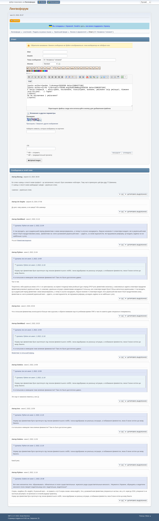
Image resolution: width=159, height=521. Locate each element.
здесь (82, 26)
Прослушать (30, 124)
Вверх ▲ (148, 516)
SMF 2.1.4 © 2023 (13, 516)
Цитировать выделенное (136, 194)
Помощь (141, 516)
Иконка (30, 64)
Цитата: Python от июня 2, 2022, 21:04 (29, 226)
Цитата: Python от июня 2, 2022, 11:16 (31, 265)
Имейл (30, 56)
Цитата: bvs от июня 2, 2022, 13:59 (28, 259)
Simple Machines (25, 516)
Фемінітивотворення (24, 240)
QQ (121, 194)
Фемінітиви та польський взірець (23, 353)
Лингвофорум (18, 8)
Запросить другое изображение (47, 124)
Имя (29, 52)
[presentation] (45, 139)
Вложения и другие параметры (43, 113)
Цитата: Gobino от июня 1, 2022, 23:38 (29, 479)
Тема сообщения (34, 60)
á (26, 73)
